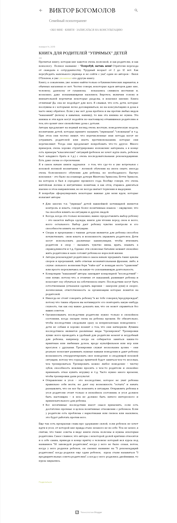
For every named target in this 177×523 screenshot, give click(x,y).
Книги (68, 29)
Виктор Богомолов (82, 10)
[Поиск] (136, 9)
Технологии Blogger (88, 512)
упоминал (65, 78)
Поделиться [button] (45, 482)
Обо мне (55, 29)
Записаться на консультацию (98, 29)
